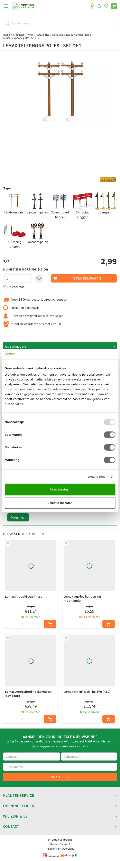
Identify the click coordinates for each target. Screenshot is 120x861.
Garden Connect (60, 844)
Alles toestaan (60, 489)
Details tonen (97, 476)
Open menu (6, 6)
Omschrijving (15, 346)
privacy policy (81, 746)
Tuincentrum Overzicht (60, 848)
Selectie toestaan (60, 503)
